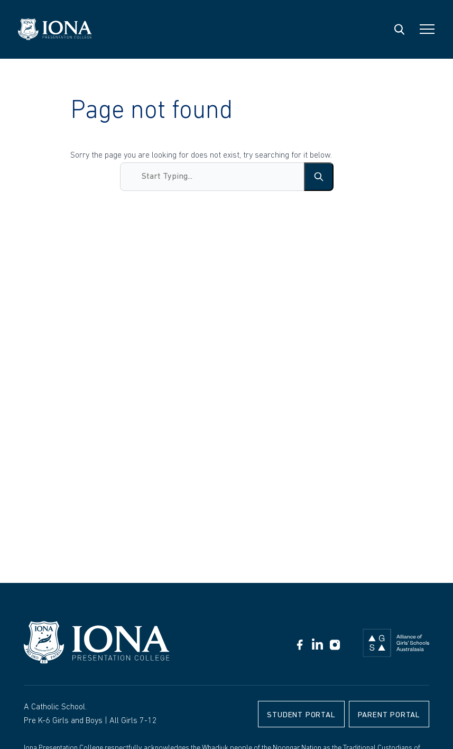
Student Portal (301, 715)
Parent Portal (389, 715)
